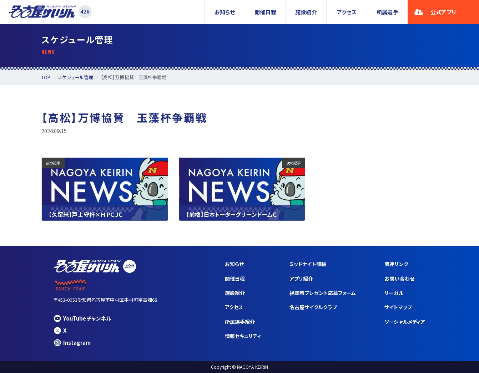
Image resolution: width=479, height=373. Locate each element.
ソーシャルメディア (404, 321)
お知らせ (225, 12)
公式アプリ (435, 12)
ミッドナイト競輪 (307, 263)
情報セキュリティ (243, 335)
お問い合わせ (399, 278)
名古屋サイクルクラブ (313, 307)
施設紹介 (306, 12)
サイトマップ (398, 307)
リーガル (393, 292)
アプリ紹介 (301, 278)
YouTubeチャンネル (82, 318)
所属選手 (387, 12)
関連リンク (396, 263)
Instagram (72, 342)
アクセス (346, 12)
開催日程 (265, 12)
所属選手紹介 (240, 321)
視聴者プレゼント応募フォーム (322, 292)
